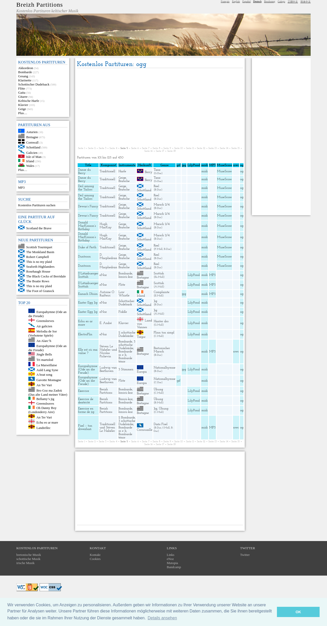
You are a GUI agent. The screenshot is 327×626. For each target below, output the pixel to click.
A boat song (44, 374)
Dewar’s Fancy (88, 206)
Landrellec (44, 427)
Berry (148, 172)
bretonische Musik (28, 555)
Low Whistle (124, 293)
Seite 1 (81, 148)
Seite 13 (212, 148)
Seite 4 (113, 148)
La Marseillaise (47, 365)
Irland (30, 161)
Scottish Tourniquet (39, 247)
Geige (22, 109)
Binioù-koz (126, 399)
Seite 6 (135, 148)
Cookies (95, 559)
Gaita (21, 92)
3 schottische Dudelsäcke (127, 345)
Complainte (161, 292)
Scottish (159, 273)
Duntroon (84, 256)
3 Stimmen (126, 369)
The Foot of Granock (40, 291)
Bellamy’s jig (45, 399)
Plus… (22, 113)
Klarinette (24, 80)
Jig (155, 301)
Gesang (23, 76)
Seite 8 (156, 148)
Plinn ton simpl (164, 332)
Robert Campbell (37, 257)
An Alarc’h (44, 340)
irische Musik (25, 563)
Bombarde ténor (125, 360)
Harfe (122, 171)
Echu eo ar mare (47, 422)
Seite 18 (171, 151)
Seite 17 (160, 151)
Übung (158, 389)
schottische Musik (28, 559)
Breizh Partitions (39, 4)
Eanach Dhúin (88, 294)
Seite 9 (167, 148)
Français (225, 1)
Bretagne (32, 137)
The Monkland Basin (40, 252)
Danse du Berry (84, 171)
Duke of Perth (87, 247)
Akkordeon (25, 68)
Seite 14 (224, 148)
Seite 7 (146, 148)
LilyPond (194, 275)
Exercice (83, 391)
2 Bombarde (127, 417)
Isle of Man (34, 157)
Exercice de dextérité (85, 400)
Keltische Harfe (28, 101)
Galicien (32, 152)
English (236, 1)
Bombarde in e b (125, 353)
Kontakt (95, 555)
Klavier (23, 105)
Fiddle (123, 312)
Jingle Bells (44, 354)
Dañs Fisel (160, 424)
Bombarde (25, 72)
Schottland (33, 147)
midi (204, 171)
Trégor (141, 337)
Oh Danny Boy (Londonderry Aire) (42, 410)
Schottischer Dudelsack (33, 84)
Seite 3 (103, 148)
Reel (156, 186)
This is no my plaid (39, 262)
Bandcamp (174, 567)
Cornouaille (145, 429)
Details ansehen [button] (162, 618)
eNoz (103, 275)
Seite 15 (235, 148)
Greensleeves (45, 321)
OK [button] (298, 612)
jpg (184, 294)
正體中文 (293, 1)
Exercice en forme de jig (86, 410)
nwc (236, 351)
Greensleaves (45, 403)
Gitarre (23, 97)
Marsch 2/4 (161, 204)
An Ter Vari (44, 385)
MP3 (21, 187)
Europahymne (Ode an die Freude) (87, 369)
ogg (242, 165)
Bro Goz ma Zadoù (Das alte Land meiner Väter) (47, 392)
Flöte (21, 88)
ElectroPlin (85, 334)
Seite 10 (178, 148)
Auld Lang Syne (47, 370)
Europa (142, 371)
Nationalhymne (164, 367)
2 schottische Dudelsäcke (127, 334)
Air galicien (44, 326)
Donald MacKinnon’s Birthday (87, 226)
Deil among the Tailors (86, 188)
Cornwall (32, 142)
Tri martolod (45, 360)
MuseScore (224, 171)
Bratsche (124, 181)
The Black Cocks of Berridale (46, 276)
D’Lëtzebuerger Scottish (88, 275)
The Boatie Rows (37, 281)
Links (170, 555)
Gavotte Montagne (49, 380)
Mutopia (172, 563)
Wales (30, 166)
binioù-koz (126, 276)
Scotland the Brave (39, 228)
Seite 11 (190, 148)
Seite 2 (92, 148)
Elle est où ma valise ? (87, 351)
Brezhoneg (269, 1)
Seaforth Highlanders (40, 266)
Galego (281, 1)
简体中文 (305, 1)
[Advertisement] (160, 108)
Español (246, 1)
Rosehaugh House (38, 271)
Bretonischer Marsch (162, 350)
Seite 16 (148, 151)
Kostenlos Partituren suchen (36, 205)
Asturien (32, 132)
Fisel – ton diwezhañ (85, 427)
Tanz (157, 169)
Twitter (245, 555)
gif (178, 380)
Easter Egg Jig (87, 302)
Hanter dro (161, 321)
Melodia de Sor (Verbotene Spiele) (42, 333)
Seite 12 (201, 148)
